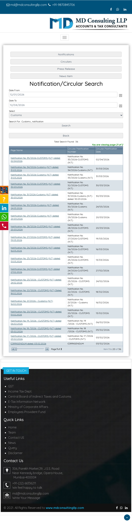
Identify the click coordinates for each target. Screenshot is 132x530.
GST (11, 386)
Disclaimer (15, 453)
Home (12, 427)
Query (12, 448)
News (12, 443)
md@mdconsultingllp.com (28, 5)
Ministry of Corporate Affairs (28, 407)
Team (12, 432)
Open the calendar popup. (120, 97)
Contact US (16, 437)
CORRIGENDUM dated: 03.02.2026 (28, 341)
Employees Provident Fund (26, 412)
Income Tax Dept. (20, 391)
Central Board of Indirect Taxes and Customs (39, 396)
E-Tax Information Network (26, 402)
